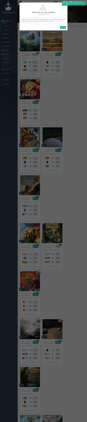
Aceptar (63, 27)
